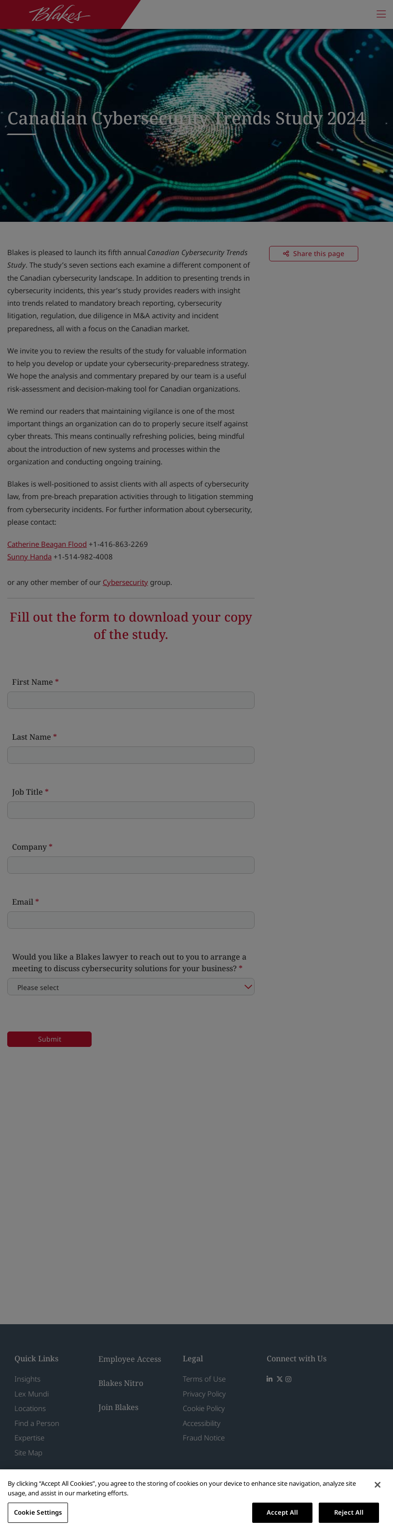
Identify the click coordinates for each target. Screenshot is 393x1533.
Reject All (349, 1512)
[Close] (377, 1484)
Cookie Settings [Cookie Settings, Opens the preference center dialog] (38, 1512)
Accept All (282, 1512)
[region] (196, 1501)
